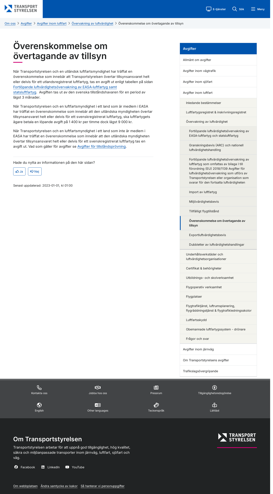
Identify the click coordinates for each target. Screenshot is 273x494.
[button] (216, 9)
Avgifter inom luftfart (51, 23)
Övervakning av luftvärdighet (92, 23)
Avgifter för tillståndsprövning (101, 146)
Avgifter (26, 23)
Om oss (10, 23)
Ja (19, 171)
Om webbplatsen (25, 486)
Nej (34, 171)
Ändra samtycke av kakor (59, 486)
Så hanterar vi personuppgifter (103, 486)
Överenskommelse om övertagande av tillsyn (150, 23)
